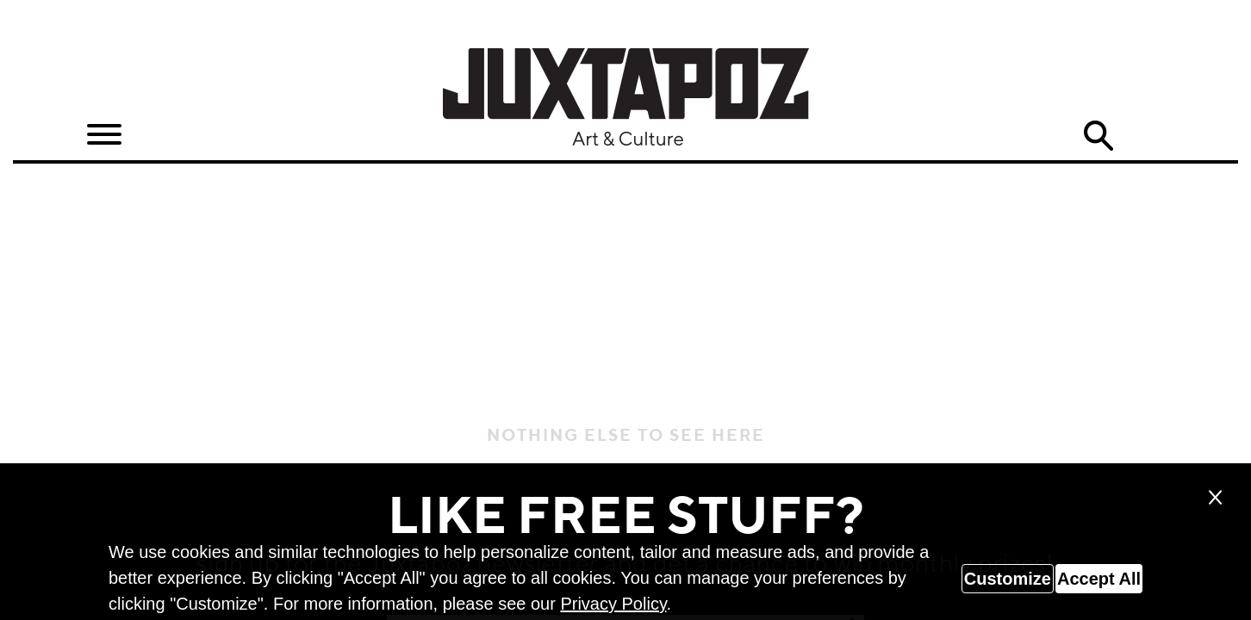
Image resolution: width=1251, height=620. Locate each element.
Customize (1007, 578)
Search (1098, 136)
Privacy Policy (613, 603)
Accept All (1099, 578)
